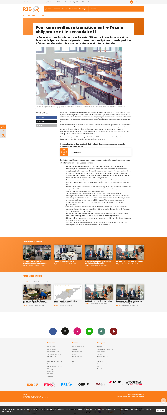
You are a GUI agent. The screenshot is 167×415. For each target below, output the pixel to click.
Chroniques (83, 9)
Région (41, 16)
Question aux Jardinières (54, 366)
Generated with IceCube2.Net (136, 396)
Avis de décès (76, 364)
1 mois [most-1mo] (46, 281)
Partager (40, 117)
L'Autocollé (50, 371)
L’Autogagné (50, 368)
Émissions (73, 9)
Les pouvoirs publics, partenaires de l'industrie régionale (98, 262)
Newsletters (89, 331)
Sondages (50, 373)
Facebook (53, 331)
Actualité (31, 16)
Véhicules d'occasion (88, 2)
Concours (50, 376)
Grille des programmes (54, 354)
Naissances (53, 2)
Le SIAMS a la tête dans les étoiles (129, 261)
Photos (64, 9)
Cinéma (74, 349)
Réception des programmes (105, 349)
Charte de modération (103, 364)
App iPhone (101, 331)
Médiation (100, 361)
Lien (39, 125)
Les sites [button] (26, 2)
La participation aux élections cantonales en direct (66, 302)
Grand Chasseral (52, 356)
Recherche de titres (53, 351)
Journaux (56, 9)
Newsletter (100, 368)
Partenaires (100, 359)
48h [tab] (27, 281)
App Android (113, 331)
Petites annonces (77, 356)
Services (92, 9)
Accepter (160, 410)
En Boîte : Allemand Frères (64, 261)
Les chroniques (51, 349)
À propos (99, 346)
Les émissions (51, 346)
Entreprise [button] (33, 2)
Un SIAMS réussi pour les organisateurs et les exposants (35, 262)
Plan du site (45, 397)
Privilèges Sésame (76, 2)
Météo (74, 354)
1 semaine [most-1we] (36, 281)
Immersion (50, 359)
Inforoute (41, 2)
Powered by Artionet (121, 396)
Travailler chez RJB (102, 356)
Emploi (47, 2)
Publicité (99, 354)
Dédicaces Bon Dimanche (54, 361)
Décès (59, 2)
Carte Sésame (65, 2)
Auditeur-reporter (136, 2)
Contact (99, 366)
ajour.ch (48, 9)
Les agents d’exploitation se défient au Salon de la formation (36, 302)
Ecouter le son (70, 152)
